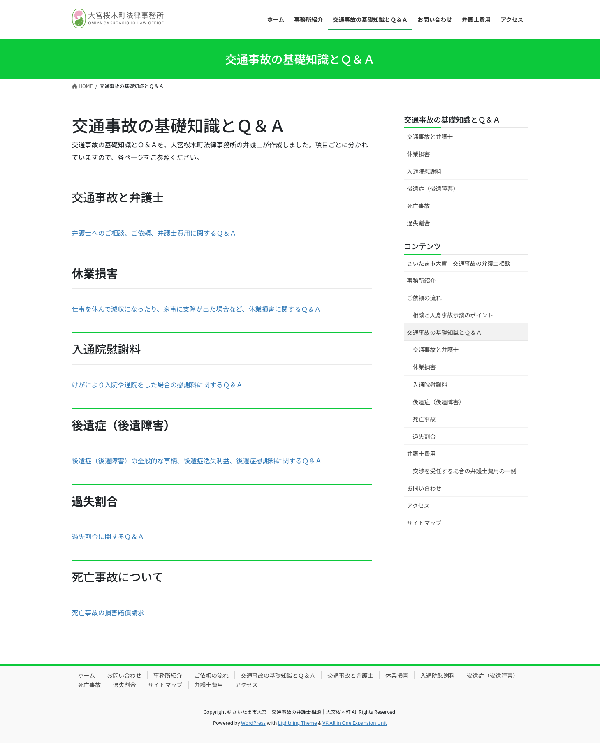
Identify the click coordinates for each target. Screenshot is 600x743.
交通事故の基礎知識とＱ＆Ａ (452, 119)
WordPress (253, 722)
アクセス (418, 505)
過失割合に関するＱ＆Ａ (108, 536)
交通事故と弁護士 (430, 136)
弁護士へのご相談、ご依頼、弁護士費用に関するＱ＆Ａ (154, 233)
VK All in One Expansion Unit (354, 722)
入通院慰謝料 (424, 171)
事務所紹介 (421, 280)
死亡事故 (418, 205)
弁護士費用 (421, 453)
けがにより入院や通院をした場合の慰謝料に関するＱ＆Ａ (157, 384)
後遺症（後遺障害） (433, 188)
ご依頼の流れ (424, 298)
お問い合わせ (424, 488)
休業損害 (418, 154)
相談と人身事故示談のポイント (453, 315)
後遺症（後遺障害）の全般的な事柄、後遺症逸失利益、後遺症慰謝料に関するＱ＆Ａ (197, 460)
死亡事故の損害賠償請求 (108, 612)
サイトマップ (424, 522)
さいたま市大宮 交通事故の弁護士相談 (459, 263)
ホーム (86, 675)
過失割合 (418, 223)
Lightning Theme (297, 722)
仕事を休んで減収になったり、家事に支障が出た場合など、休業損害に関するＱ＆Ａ (196, 309)
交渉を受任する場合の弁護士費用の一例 (465, 471)
